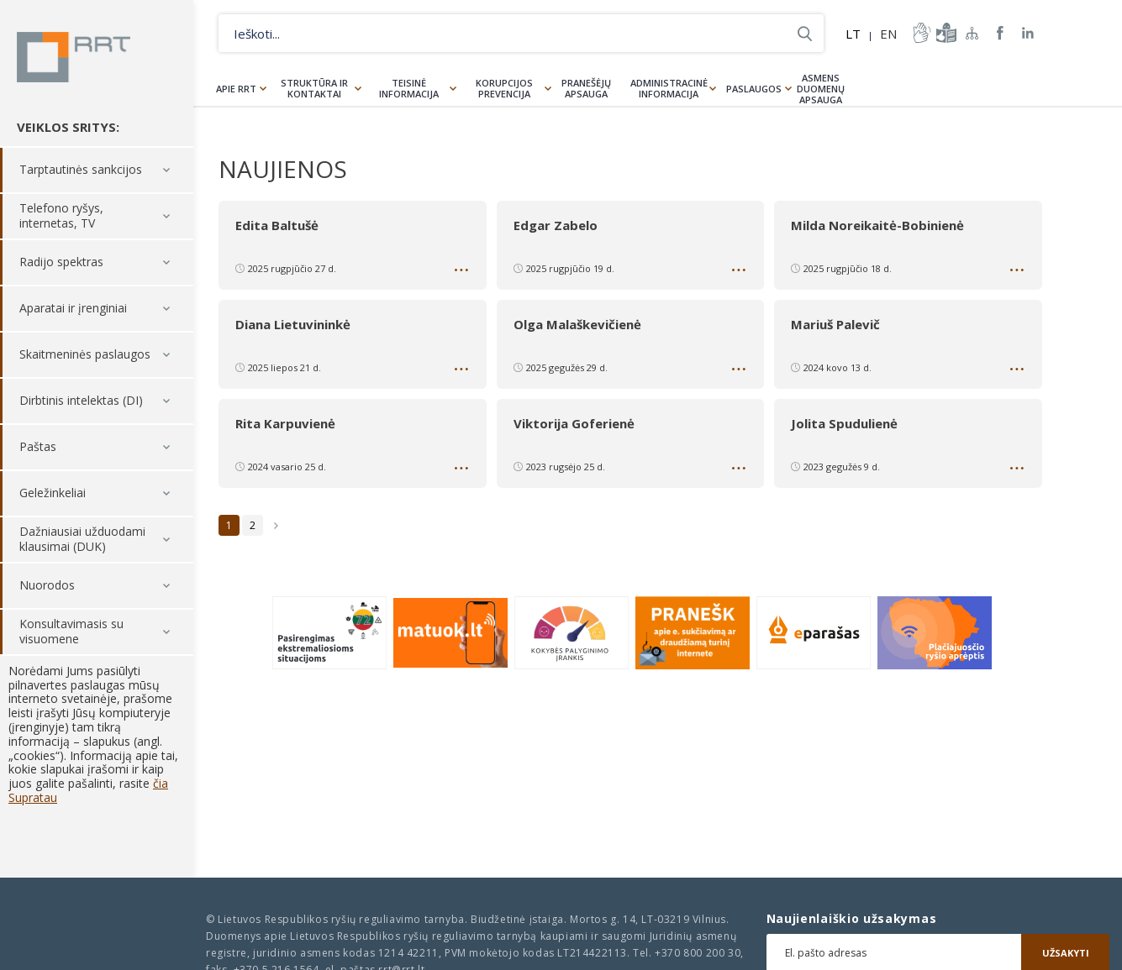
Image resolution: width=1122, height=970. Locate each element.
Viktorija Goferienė (574, 423)
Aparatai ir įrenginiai (73, 309)
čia (160, 783)
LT (853, 33)
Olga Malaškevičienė (577, 324)
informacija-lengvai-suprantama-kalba (944, 32)
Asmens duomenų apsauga (821, 88)
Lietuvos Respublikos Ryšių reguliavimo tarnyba (73, 57)
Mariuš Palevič (835, 324)
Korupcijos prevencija (504, 88)
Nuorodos (47, 586)
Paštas (37, 447)
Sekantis (276, 525)
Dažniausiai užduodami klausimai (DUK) (82, 539)
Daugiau (463, 273)
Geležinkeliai (52, 493)
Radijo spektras (61, 262)
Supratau (32, 797)
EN (888, 33)
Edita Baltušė (277, 225)
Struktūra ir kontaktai (314, 88)
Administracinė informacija (669, 88)
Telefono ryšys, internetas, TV (61, 216)
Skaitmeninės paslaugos (84, 355)
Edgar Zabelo (556, 225)
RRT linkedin (1028, 33)
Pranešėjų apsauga (586, 88)
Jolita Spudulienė (844, 423)
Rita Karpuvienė (285, 423)
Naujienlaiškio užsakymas (851, 918)
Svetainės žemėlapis (972, 32)
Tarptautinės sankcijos (80, 170)
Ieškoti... (805, 33)
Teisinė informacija (409, 88)
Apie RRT (236, 88)
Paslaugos (754, 88)
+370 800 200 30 (697, 953)
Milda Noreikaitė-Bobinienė (877, 225)
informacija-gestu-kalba (920, 32)
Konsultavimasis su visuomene (71, 632)
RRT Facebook (1000, 33)
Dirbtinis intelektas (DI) (81, 401)
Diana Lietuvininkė (292, 324)
